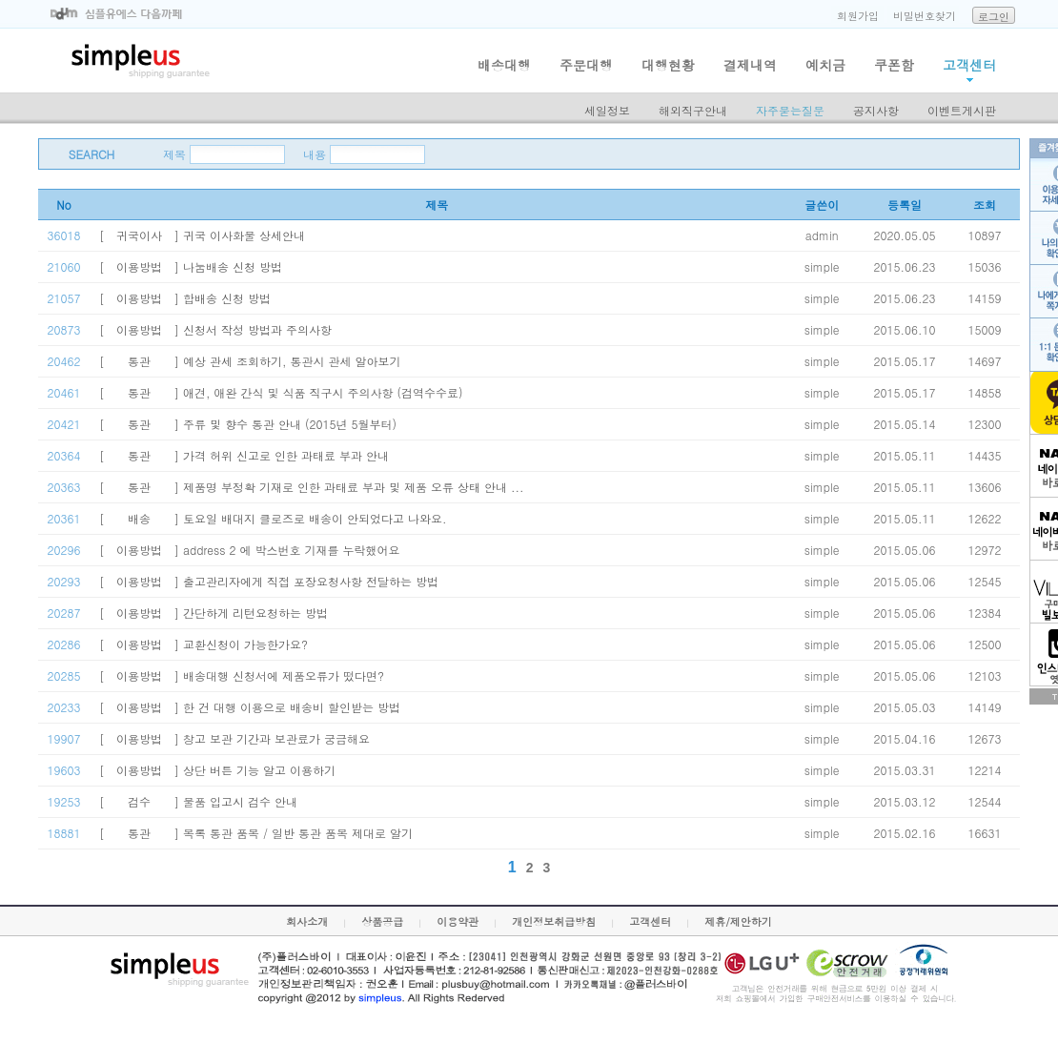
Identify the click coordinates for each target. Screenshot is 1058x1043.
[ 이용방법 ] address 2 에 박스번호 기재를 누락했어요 (249, 550)
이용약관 (457, 921)
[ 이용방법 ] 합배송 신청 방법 (185, 298)
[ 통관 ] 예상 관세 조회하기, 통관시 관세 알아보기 (250, 361)
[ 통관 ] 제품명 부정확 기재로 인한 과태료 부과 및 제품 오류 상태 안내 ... (311, 487)
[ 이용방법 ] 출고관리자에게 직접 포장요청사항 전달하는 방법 (268, 581)
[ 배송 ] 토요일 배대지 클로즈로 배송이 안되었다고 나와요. (273, 518)
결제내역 (750, 64)
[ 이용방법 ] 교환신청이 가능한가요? (203, 644)
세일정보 (607, 110)
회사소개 (307, 921)
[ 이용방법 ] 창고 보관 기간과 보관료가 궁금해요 (234, 738)
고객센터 (969, 64)
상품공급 (382, 921)
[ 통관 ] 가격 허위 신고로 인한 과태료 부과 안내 (244, 455)
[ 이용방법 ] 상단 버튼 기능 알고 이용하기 (217, 770)
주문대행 (586, 64)
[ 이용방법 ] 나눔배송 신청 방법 (190, 266)
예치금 (825, 64)
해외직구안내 (693, 110)
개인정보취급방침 (554, 921)
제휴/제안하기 (738, 921)
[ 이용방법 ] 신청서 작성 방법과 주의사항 (215, 329)
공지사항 (876, 110)
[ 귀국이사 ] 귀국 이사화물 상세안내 (202, 235)
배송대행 (504, 64)
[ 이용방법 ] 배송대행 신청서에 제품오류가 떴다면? (241, 675)
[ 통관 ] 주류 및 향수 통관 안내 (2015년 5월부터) (248, 424)
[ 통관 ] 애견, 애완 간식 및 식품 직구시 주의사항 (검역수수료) (281, 392)
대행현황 (668, 64)
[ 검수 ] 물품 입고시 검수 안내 (198, 801)
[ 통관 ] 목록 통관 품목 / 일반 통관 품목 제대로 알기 (256, 833)
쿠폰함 (894, 64)
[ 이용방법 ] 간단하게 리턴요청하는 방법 (213, 612)
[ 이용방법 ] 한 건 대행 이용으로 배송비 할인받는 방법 (249, 707)
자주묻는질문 (790, 110)
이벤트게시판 (961, 110)
